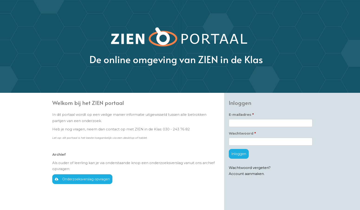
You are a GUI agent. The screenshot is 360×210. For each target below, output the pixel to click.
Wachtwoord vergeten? (250, 167)
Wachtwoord (241, 133)
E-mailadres (240, 114)
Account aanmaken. (247, 173)
